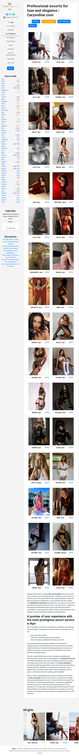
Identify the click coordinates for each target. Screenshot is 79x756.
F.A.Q (37, 751)
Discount (10, 59)
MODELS (36, 21)
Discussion (44, 751)
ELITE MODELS (49, 21)
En (12, 22)
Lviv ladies (65, 751)
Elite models (11, 34)
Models (11, 30)
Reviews (11, 49)
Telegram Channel (10, 17)
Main (14, 748)
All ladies (11, 26)
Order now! (10, 41)
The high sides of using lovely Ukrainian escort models (10, 242)
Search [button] (10, 68)
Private (51, 751)
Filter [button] (32, 25)
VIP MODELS (64, 21)
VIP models (10, 38)
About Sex (58, 751)
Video (11, 45)
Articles (39, 753)
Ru (9, 22)
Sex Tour (10, 63)
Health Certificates (15, 751)
